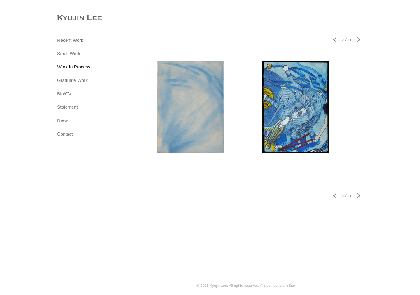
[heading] (77, 18)
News (63, 120)
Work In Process (74, 66)
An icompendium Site (277, 286)
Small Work (68, 53)
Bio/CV (64, 93)
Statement (67, 106)
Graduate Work (72, 80)
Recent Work (70, 40)
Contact (65, 134)
